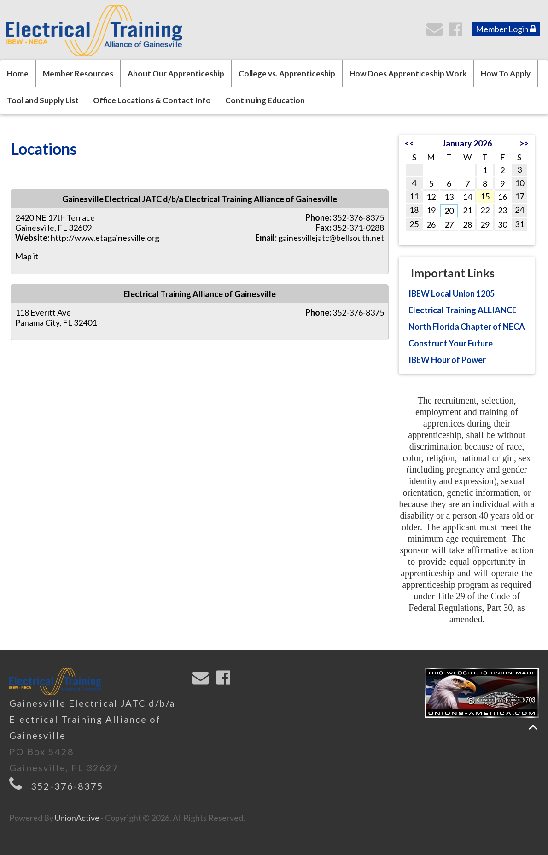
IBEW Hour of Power (447, 360)
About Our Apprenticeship (176, 73)
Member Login (506, 29)
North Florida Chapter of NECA (466, 327)
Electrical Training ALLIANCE (462, 310)
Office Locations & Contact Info (152, 100)
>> (524, 143)
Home (18, 73)
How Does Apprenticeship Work (408, 73)
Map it (26, 256)
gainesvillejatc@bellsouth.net (331, 238)
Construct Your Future (450, 343)
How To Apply (506, 73)
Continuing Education (265, 100)
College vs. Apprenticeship (287, 73)
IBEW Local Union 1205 (451, 293)
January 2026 (467, 143)
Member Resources (78, 73)
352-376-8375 (67, 785)
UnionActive (77, 818)
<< (409, 143)
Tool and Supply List (43, 100)
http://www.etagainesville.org (105, 238)
